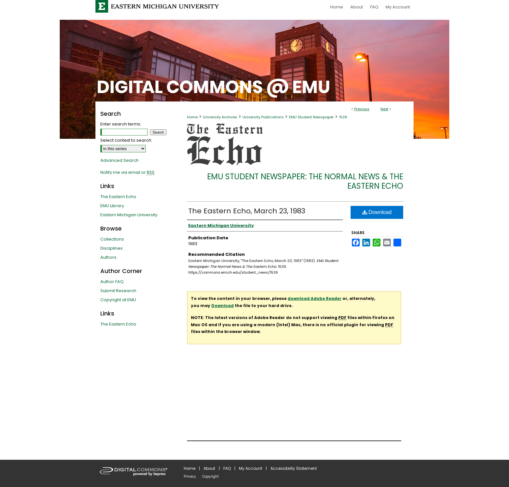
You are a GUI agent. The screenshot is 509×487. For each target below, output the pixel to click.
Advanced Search (119, 160)
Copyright (210, 476)
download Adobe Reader (314, 298)
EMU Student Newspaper (311, 117)
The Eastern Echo (118, 197)
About (209, 468)
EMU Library (112, 206)
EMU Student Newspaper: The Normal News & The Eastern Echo (305, 181)
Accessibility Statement (293, 468)
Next (384, 109)
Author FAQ (112, 282)
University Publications (263, 117)
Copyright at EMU (118, 300)
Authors (108, 257)
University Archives (220, 117)
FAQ (227, 468)
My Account (250, 468)
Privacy (190, 476)
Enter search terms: (120, 124)
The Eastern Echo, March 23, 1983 (246, 211)
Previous (361, 109)
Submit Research (118, 291)
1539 (343, 117)
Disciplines (111, 248)
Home (192, 117)
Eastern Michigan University (128, 215)
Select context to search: (126, 140)
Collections (112, 239)
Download (377, 212)
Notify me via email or (127, 172)
